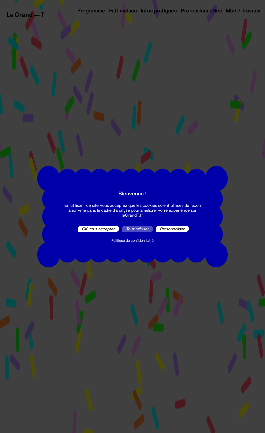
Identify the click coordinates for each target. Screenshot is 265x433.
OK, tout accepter (98, 228)
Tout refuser (137, 228)
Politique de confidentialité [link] (133, 240)
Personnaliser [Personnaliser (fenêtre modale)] (172, 228)
